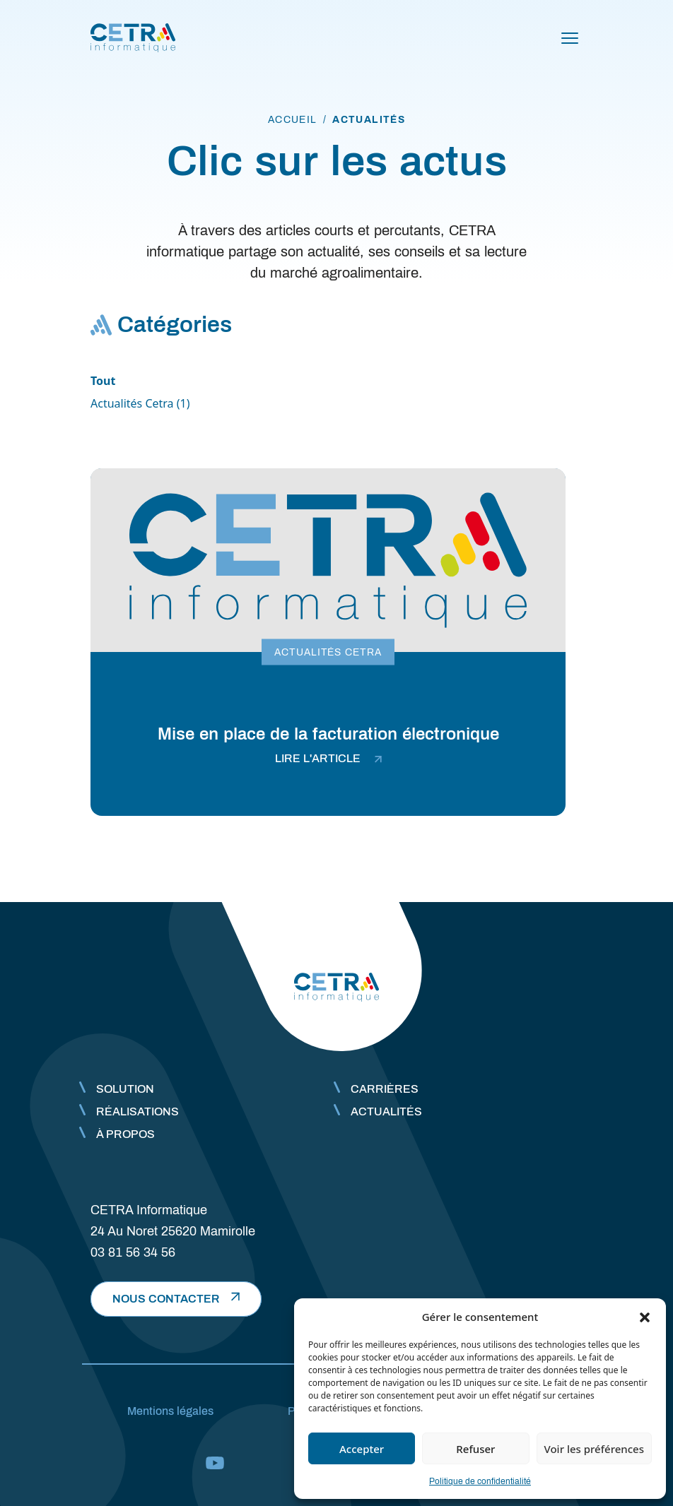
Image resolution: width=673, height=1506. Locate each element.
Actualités (386, 1111)
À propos (125, 1134)
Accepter (361, 1449)
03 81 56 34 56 (132, 1252)
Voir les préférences (594, 1449)
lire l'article (328, 758)
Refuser (475, 1449)
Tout (102, 381)
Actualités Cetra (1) (140, 403)
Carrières (385, 1089)
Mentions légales (170, 1411)
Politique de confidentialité (480, 1481)
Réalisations (137, 1111)
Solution (125, 1089)
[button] (645, 1317)
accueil (292, 119)
